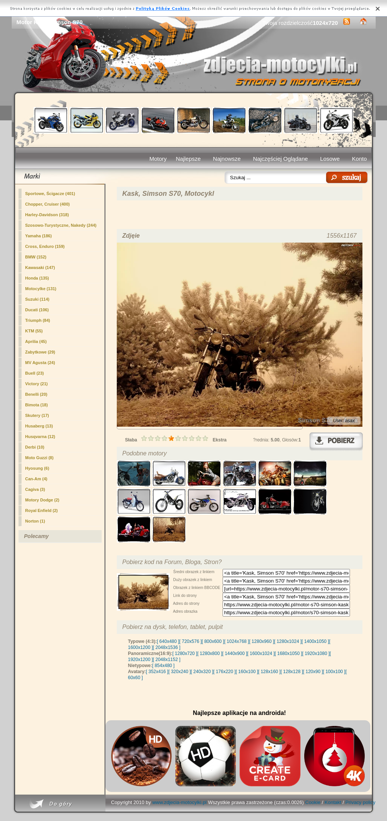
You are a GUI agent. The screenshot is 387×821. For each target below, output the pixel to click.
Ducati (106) (37, 309)
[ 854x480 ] (163, 665)
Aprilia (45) (36, 341)
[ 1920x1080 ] (316, 653)
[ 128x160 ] (269, 671)
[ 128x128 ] (291, 671)
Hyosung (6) (37, 468)
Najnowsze (227, 158)
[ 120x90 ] (313, 671)
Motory (158, 158)
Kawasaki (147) (40, 267)
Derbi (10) (35, 447)
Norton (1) (35, 521)
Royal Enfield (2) (41, 510)
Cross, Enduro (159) (45, 246)
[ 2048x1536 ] (167, 647)
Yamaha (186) (38, 236)
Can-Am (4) (36, 479)
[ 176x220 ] (224, 671)
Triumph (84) (37, 320)
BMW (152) (35, 257)
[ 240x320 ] (202, 671)
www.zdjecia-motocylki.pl (179, 802)
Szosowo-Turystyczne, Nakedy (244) (61, 225)
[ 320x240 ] (179, 671)
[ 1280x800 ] (209, 653)
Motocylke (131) (41, 288)
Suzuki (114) (37, 299)
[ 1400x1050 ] (315, 641)
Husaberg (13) (39, 426)
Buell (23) (34, 373)
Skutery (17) (37, 415)
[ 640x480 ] (168, 641)
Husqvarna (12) (40, 436)
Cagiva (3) (35, 489)
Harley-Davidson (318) (47, 214)
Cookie (312, 802)
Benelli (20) (36, 394)
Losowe (330, 158)
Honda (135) (37, 278)
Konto (359, 158)
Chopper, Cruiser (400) (47, 204)
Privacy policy (360, 802)
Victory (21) (36, 383)
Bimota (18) (36, 405)
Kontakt (333, 802)
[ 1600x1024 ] (261, 653)
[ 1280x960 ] (261, 641)
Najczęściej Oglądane (280, 158)
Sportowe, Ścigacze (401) (50, 193)
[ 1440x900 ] (234, 653)
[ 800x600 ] (213, 641)
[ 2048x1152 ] (167, 659)
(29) (40, 352)
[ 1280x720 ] (184, 653)
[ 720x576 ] (190, 641)
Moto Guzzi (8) (39, 457)
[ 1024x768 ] (236, 641)
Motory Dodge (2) (42, 500)
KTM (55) (34, 331)
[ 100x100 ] (334, 671)
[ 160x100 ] (247, 671)
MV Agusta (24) (40, 362)
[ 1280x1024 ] (288, 641)
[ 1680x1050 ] (288, 653)
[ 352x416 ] (157, 671)
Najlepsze (188, 158)
